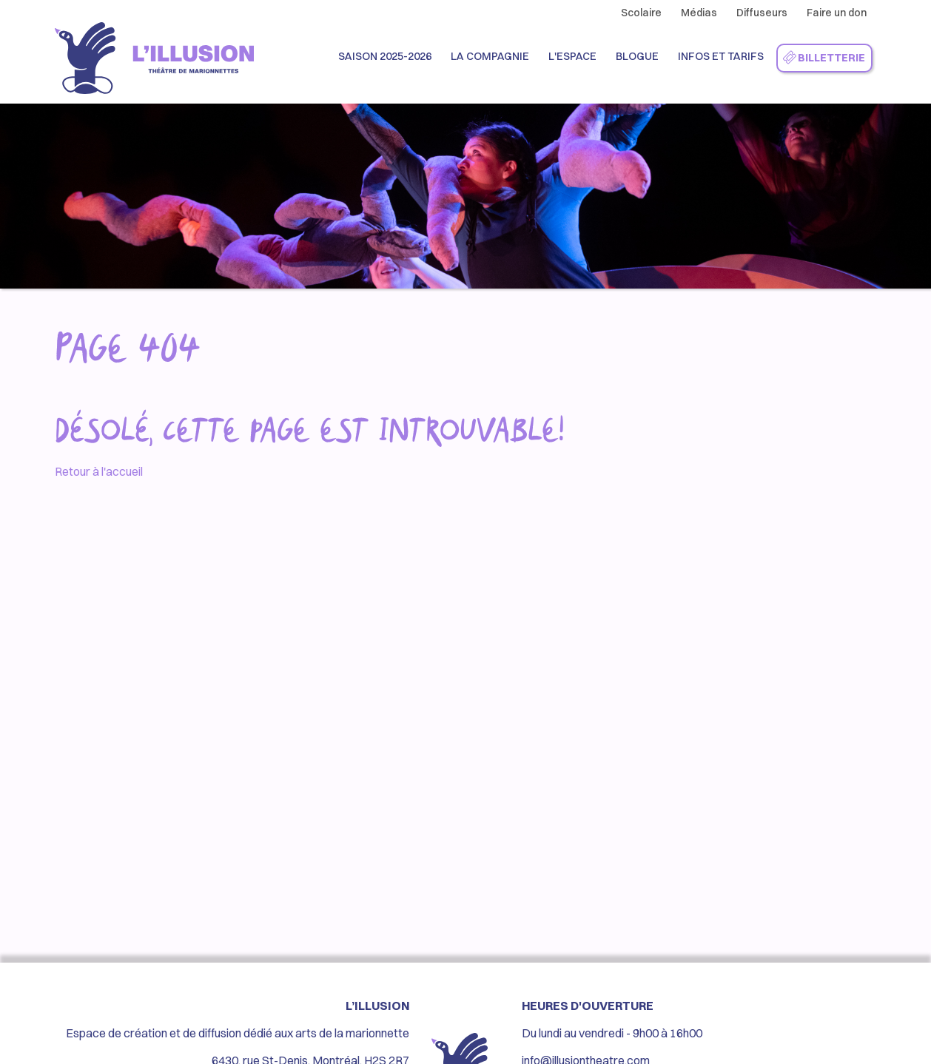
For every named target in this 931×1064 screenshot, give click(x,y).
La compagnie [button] (490, 56)
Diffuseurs (761, 12)
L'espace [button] (572, 56)
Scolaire (641, 12)
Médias (699, 12)
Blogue (637, 56)
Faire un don (837, 12)
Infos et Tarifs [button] (721, 56)
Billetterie (823, 58)
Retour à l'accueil (99, 471)
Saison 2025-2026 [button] (384, 56)
